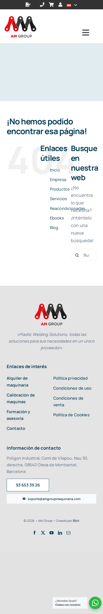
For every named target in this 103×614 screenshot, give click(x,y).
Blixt (76, 520)
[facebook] (35, 533)
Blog (54, 227)
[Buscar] (77, 255)
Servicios (58, 198)
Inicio (55, 170)
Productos (60, 189)
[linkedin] (60, 533)
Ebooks (57, 218)
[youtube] (51, 533)
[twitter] (43, 533)
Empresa (58, 179)
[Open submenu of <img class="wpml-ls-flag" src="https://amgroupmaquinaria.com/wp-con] (74, 5)
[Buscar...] (83, 255)
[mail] (68, 533)
